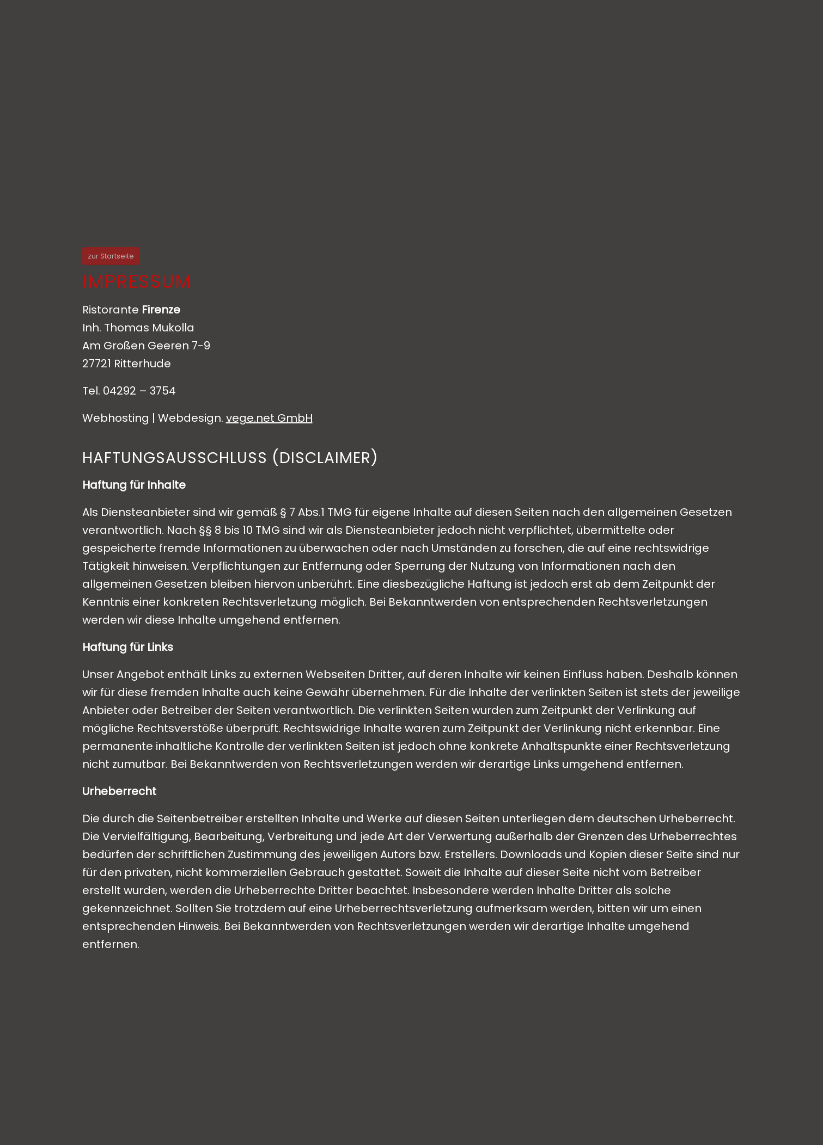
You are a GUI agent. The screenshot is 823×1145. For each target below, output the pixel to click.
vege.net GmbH (269, 418)
